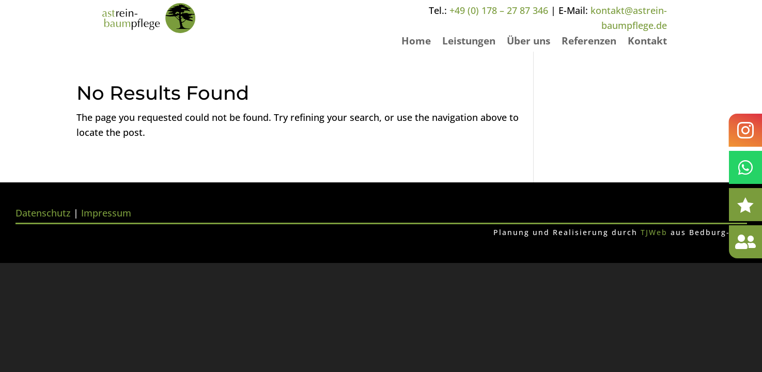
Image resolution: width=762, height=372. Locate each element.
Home (416, 42)
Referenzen (589, 42)
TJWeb (654, 232)
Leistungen (468, 42)
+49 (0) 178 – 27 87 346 (498, 10)
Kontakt (647, 42)
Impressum (106, 213)
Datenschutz (43, 213)
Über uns (528, 42)
